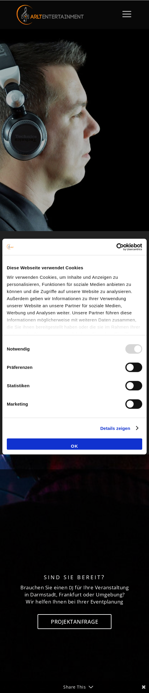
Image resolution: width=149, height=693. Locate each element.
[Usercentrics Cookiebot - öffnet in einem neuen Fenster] (116, 247)
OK (74, 446)
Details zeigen (115, 427)
